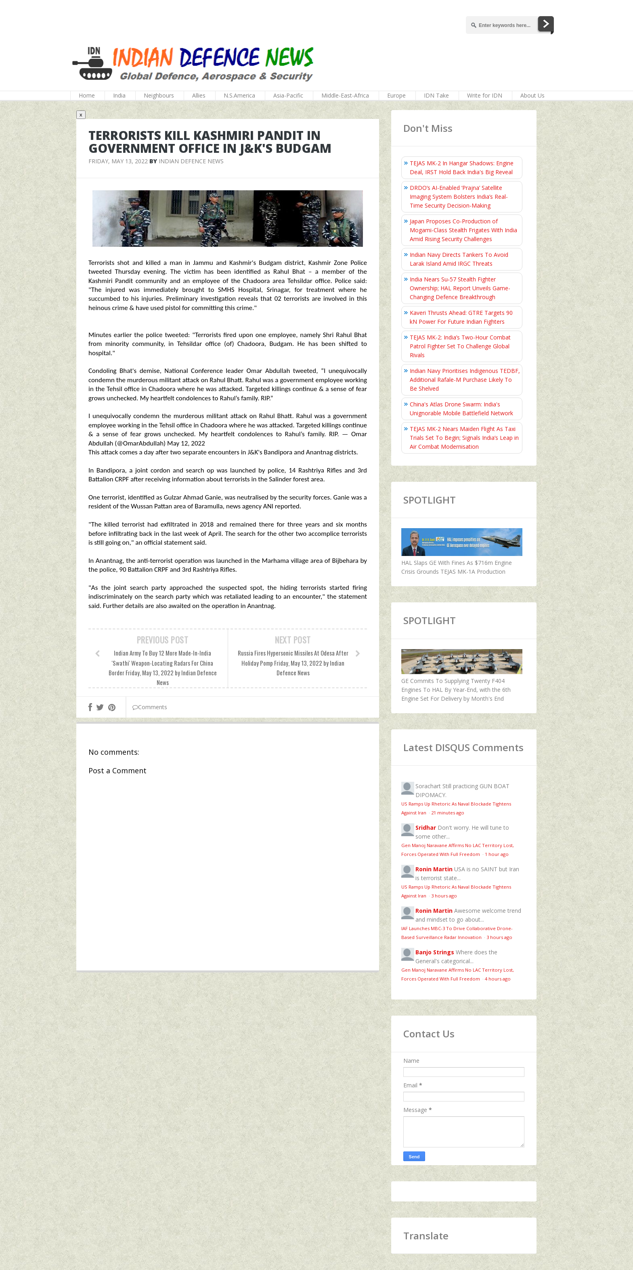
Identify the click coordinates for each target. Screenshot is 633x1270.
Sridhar (425, 827)
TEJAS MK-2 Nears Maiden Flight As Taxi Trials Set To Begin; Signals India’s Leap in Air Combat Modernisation (464, 437)
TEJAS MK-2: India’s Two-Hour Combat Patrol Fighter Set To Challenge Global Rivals (460, 346)
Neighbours (159, 95)
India (119, 95)
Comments (149, 707)
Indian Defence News (191, 161)
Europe (396, 95)
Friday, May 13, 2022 (118, 161)
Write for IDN (484, 95)
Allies (198, 95)
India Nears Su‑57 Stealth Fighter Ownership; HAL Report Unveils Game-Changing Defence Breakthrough (460, 288)
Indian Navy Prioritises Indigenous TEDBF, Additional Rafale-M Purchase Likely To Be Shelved (465, 379)
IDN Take (436, 95)
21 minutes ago (447, 813)
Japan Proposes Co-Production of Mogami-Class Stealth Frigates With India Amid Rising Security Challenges (463, 230)
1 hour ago (497, 854)
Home (87, 95)
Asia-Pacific (288, 95)
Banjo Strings (434, 952)
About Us (532, 95)
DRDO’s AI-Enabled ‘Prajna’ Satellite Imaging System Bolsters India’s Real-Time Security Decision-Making (459, 196)
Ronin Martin (434, 869)
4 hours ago (498, 979)
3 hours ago (444, 896)
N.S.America (239, 95)
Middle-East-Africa (345, 95)
